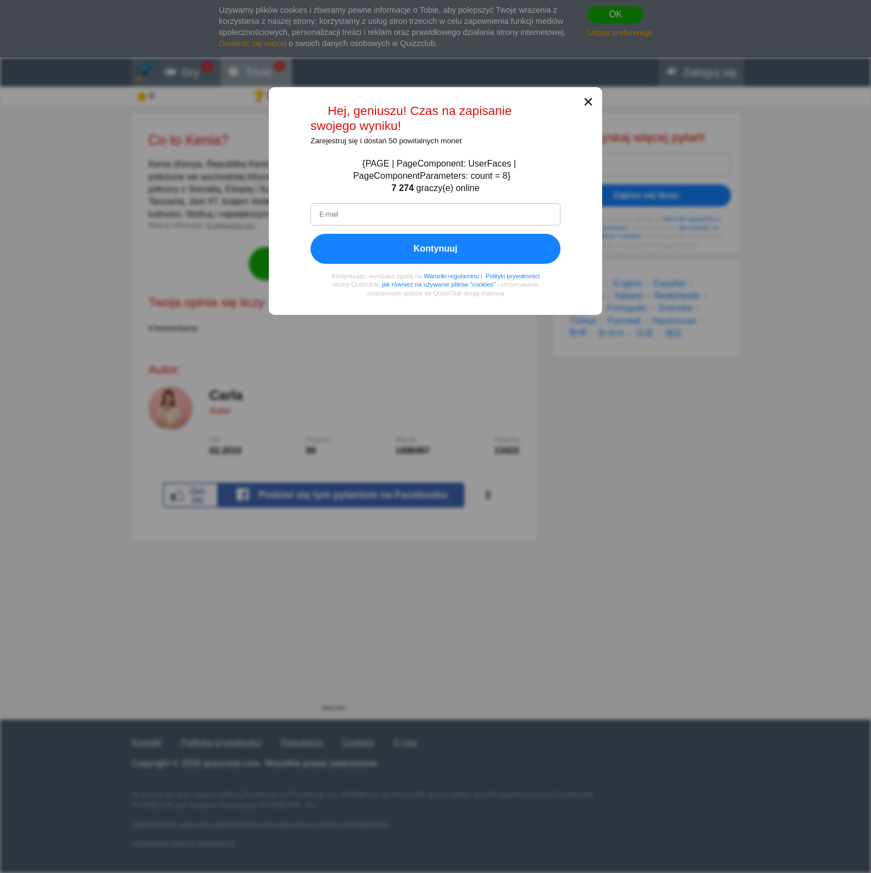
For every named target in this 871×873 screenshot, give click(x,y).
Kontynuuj (435, 248)
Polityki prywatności (512, 276)
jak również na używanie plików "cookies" (438, 285)
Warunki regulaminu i (453, 276)
